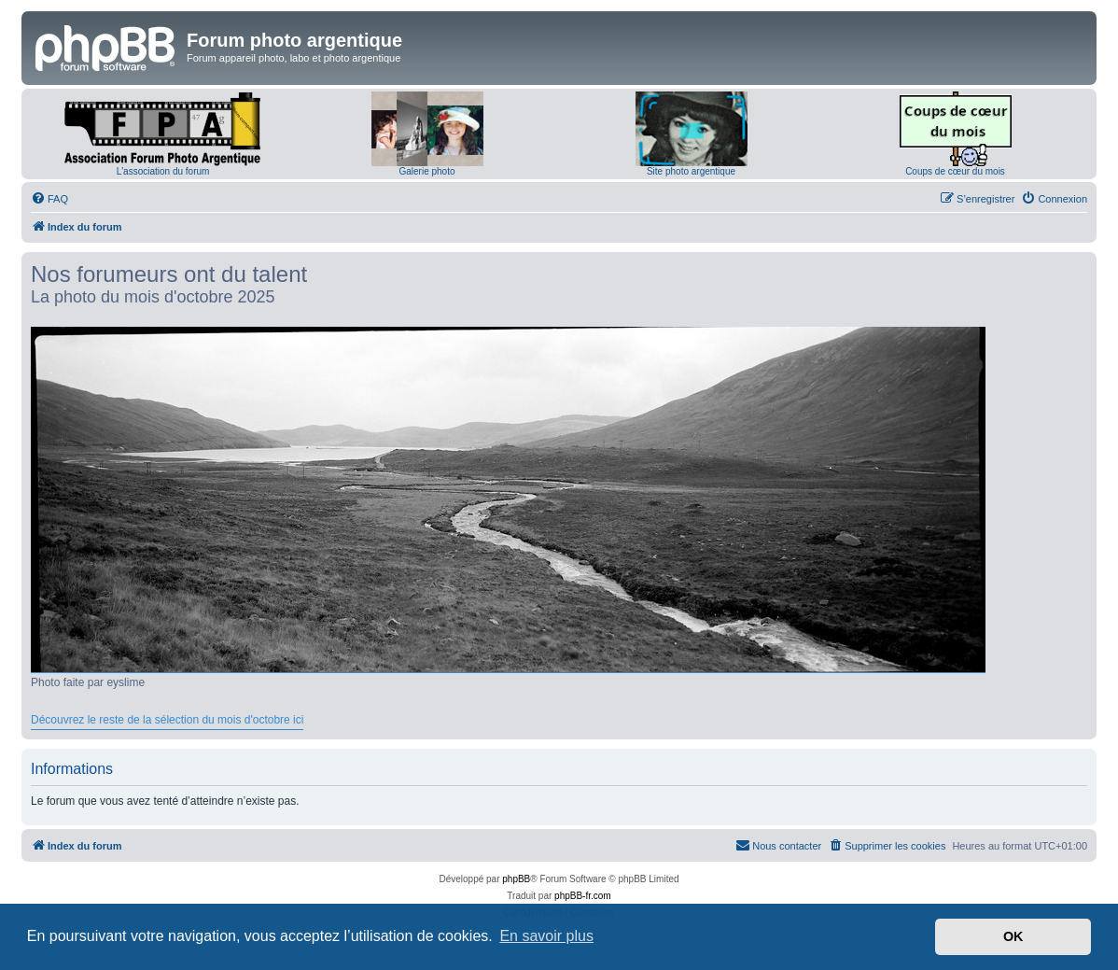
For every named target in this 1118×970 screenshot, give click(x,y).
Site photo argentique (691, 171)
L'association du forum (163, 171)
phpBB (516, 879)
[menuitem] (49, 199)
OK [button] (1013, 936)
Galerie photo (426, 171)
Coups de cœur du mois (955, 171)
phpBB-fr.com (582, 896)
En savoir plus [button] (546, 936)
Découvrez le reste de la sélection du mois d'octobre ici (167, 719)
